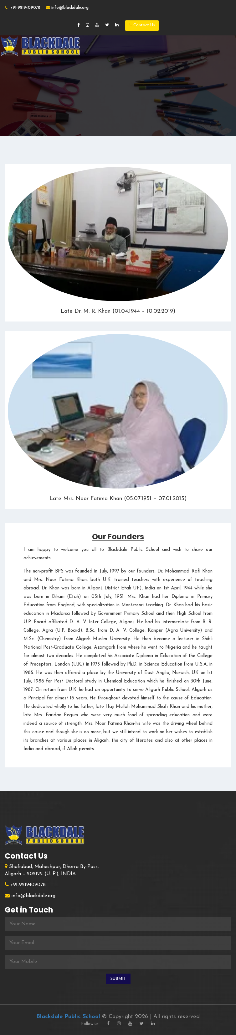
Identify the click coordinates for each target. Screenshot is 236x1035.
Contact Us (142, 25)
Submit (118, 979)
